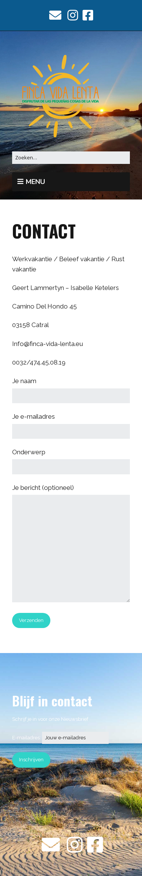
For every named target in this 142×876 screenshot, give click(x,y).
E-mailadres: (60, 737)
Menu (35, 181)
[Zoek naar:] (71, 157)
